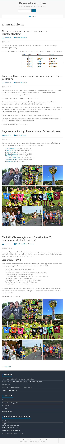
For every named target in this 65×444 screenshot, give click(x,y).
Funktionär (19, 244)
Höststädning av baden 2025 (10, 390)
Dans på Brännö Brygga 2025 (10, 403)
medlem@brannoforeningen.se (10, 425)
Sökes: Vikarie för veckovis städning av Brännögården (17, 387)
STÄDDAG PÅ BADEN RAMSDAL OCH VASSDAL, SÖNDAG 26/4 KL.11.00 (22, 382)
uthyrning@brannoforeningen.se (11, 427)
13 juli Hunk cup (10, 161)
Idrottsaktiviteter (21, 38)
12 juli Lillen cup (10, 152)
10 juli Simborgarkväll (11, 156)
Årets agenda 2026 (7, 411)
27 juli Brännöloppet (11, 160)
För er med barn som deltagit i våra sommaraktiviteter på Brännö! (32, 77)
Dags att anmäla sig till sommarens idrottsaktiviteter (31, 131)
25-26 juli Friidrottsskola (12, 158)
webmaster (7, 38)
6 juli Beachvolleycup (11, 154)
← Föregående (6, 367)
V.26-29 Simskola (10, 148)
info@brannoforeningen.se (9, 424)
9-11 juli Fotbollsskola (12, 150)
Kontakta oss (6, 421)
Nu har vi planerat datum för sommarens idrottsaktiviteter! (25, 32)
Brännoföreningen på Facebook (11, 430)
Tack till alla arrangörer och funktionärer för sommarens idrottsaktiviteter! (27, 239)
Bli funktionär (5, 405)
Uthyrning (4, 408)
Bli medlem (5, 400)
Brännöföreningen (32, 3)
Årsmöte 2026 (6, 384)
